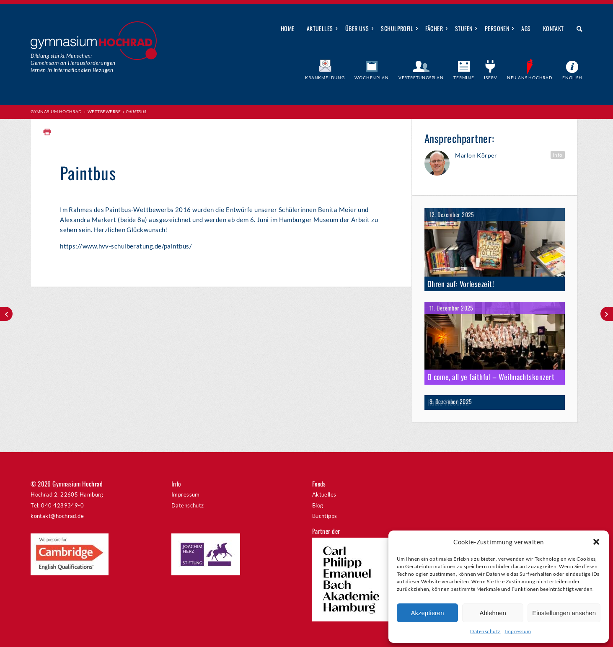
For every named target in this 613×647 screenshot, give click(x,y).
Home (288, 28)
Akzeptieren (427, 612)
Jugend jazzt (6, 314)
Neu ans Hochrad (530, 77)
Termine (463, 77)
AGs (525, 28)
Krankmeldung (325, 77)
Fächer (434, 28)
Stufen (464, 28)
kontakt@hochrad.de (57, 515)
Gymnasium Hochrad (56, 111)
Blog (317, 505)
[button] (596, 542)
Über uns (357, 28)
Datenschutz (485, 631)
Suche (576, 29)
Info (558, 155)
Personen (497, 28)
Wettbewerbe (104, 111)
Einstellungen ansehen (564, 612)
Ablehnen (492, 612)
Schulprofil (397, 28)
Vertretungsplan (421, 77)
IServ (490, 77)
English (572, 77)
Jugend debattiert (606, 314)
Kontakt (553, 28)
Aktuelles (320, 28)
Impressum (517, 631)
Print (47, 132)
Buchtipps (324, 515)
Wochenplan (371, 77)
